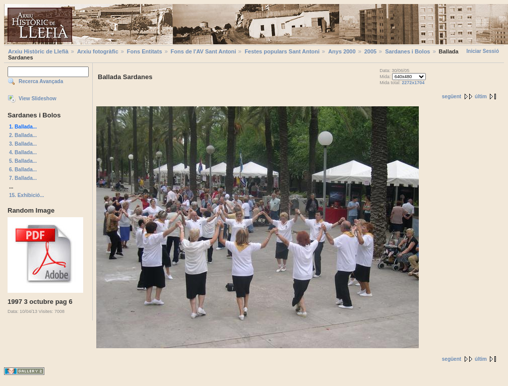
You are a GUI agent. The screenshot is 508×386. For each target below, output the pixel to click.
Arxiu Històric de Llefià (38, 51)
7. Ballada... (23, 178)
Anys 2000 (341, 51)
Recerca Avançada (41, 81)
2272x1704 (413, 82)
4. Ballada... (23, 152)
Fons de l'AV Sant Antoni (203, 51)
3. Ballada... (23, 144)
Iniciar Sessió (483, 51)
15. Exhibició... (26, 195)
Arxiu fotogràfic (97, 51)
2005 (370, 51)
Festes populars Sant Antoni (282, 51)
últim (481, 96)
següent (451, 96)
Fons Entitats (144, 51)
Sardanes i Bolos (407, 51)
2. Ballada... (23, 135)
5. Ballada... (23, 161)
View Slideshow (37, 98)
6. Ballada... (23, 169)
